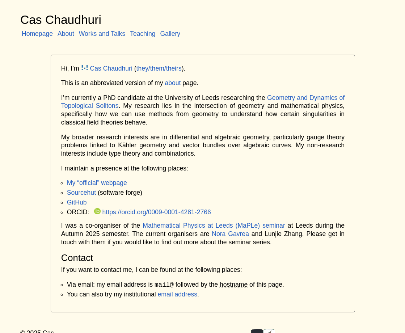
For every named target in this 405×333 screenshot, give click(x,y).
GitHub (77, 202)
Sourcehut (81, 192)
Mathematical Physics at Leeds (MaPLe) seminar (214, 225)
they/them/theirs (159, 68)
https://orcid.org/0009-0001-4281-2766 (152, 212)
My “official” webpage (97, 182)
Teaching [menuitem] (142, 33)
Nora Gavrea (230, 233)
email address (178, 294)
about (173, 83)
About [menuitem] (66, 33)
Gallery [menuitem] (170, 33)
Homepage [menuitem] (37, 33)
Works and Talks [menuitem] (102, 33)
